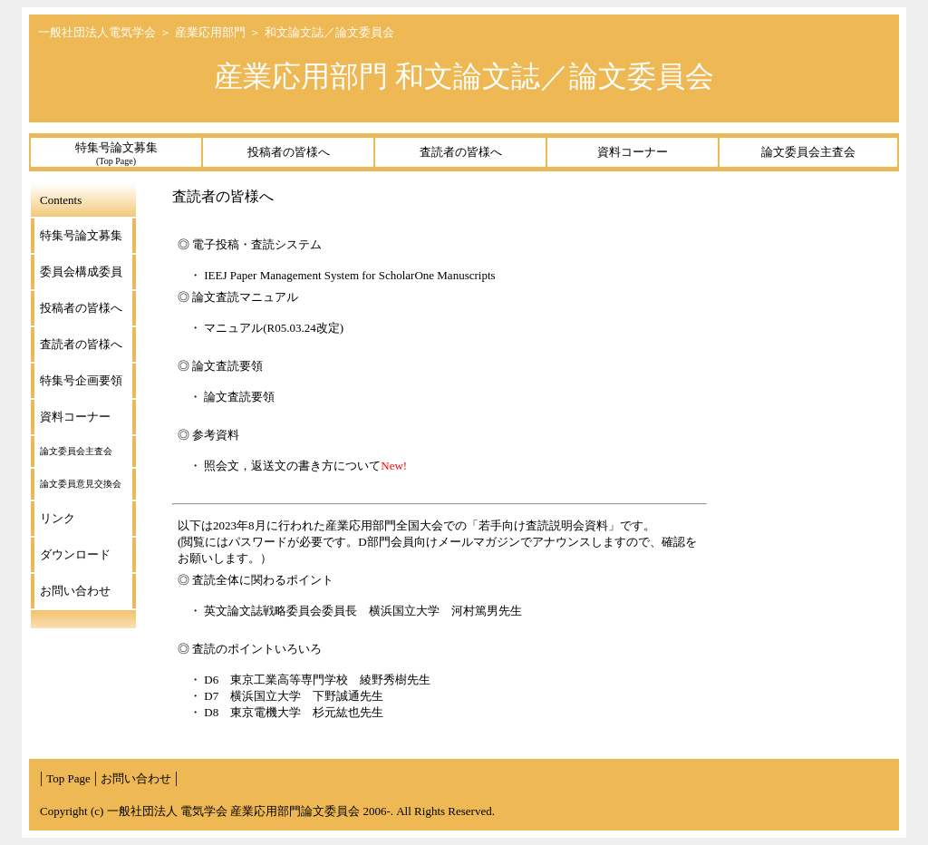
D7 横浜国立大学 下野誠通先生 (293, 696)
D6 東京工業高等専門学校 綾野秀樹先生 (317, 679)
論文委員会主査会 (808, 152)
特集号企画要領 (81, 380)
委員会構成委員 (81, 271)
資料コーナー (632, 152)
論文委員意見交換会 (80, 484)
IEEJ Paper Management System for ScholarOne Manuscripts (357, 275)
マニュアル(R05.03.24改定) (273, 328)
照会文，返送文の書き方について (292, 465)
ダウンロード (75, 554)
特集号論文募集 (116, 153)
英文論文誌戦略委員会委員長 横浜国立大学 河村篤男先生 (363, 610)
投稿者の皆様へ (288, 152)
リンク (57, 518)
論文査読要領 (239, 396)
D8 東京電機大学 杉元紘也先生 (293, 712)
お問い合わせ (75, 590)
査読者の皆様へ (461, 152)
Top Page (68, 778)
